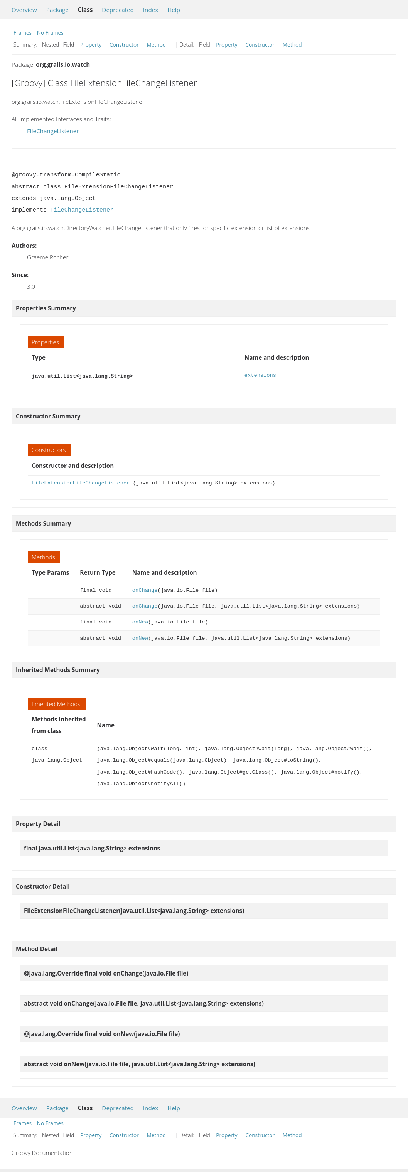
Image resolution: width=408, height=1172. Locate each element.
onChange (145, 589)
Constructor (124, 44)
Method (156, 44)
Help (173, 10)
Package (57, 10)
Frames (22, 32)
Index (150, 10)
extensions (260, 375)
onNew (140, 621)
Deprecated (118, 10)
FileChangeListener (53, 131)
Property (90, 44)
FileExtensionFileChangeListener (81, 482)
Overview (24, 10)
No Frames (50, 32)
